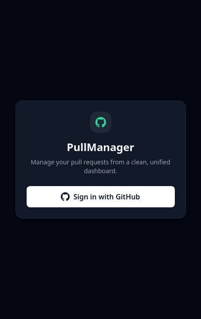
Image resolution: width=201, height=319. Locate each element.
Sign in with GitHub (100, 197)
